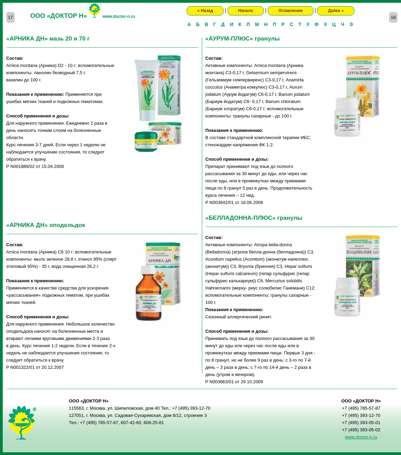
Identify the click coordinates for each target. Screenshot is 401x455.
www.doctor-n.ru (118, 16)
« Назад (205, 10)
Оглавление (290, 10)
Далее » (336, 10)
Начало (245, 10)
